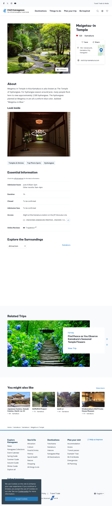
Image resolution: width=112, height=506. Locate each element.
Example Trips (73, 454)
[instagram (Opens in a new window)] (11, 3)
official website (18, 178)
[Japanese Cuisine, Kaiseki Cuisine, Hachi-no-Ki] (18, 403)
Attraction (31, 444)
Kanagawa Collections (16, 449)
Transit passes (73, 450)
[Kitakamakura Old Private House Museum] (93, 403)
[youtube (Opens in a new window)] (15, 3)
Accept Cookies (21, 499)
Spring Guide (12, 456)
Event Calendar (13, 453)
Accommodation (73, 444)
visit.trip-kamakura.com (90, 60)
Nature (30, 460)
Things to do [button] (55, 11)
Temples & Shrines (16, 163)
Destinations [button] (41, 11)
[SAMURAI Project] (43, 402)
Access (70, 447)
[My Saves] (107, 11)
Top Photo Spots (34, 163)
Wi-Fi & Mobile (73, 457)
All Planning (72, 464)
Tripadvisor (29, 228)
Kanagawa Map (53, 454)
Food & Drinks (32, 450)
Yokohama (51, 444)
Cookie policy (23, 491)
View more (100, 388)
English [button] (98, 493)
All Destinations (53, 457)
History (30, 454)
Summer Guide (13, 459)
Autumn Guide (13, 463)
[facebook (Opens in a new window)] (3, 3)
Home (9, 427)
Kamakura (89, 35)
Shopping (31, 464)
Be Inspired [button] (84, 11)
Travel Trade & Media (101, 3)
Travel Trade (55, 493)
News (9, 446)
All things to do (33, 467)
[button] (102, 11)
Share (96, 42)
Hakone (50, 450)
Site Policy (42, 493)
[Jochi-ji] (68, 402)
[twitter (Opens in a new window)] (7, 3)
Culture (30, 447)
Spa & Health (32, 457)
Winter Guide (12, 466)
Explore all (11, 469)
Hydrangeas (49, 163)
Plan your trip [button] (70, 11)
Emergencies (72, 460)
